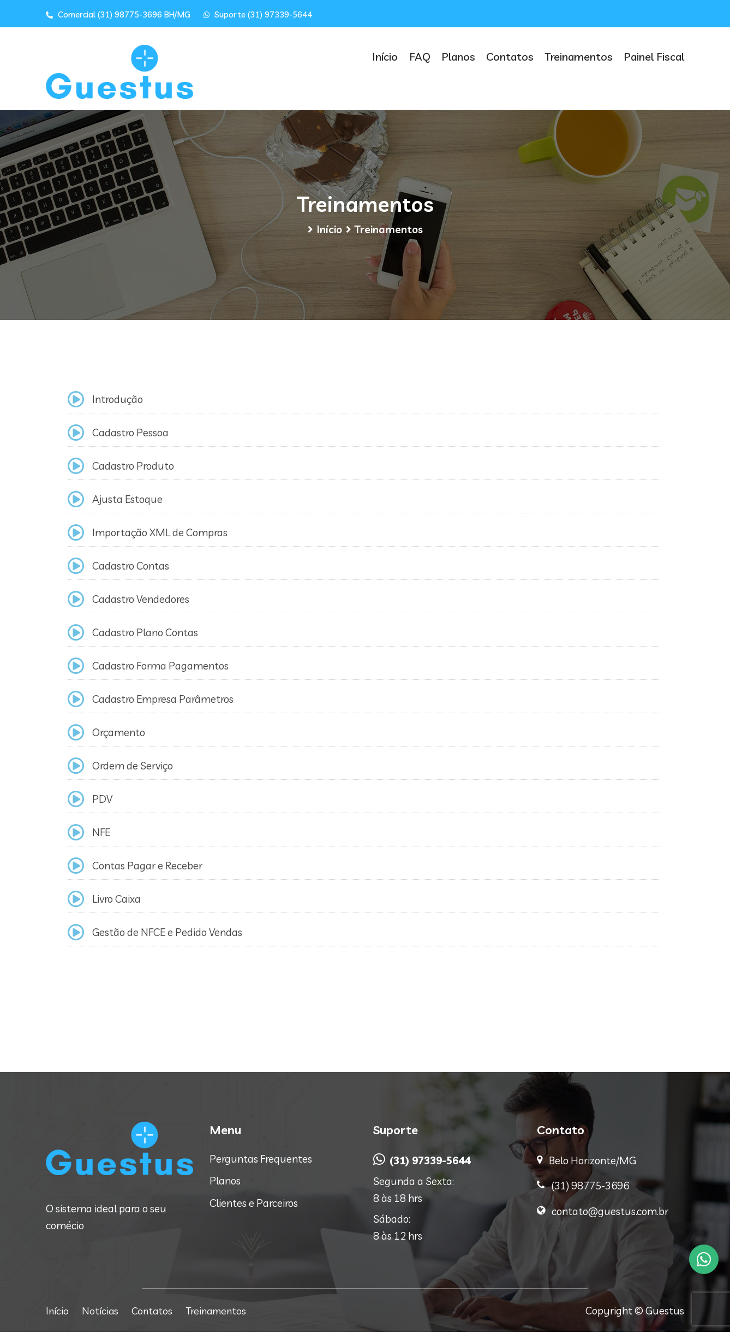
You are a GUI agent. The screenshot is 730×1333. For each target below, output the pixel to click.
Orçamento (118, 733)
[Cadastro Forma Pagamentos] (76, 667)
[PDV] (76, 800)
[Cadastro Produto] (76, 467)
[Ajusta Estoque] (76, 500)
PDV (102, 800)
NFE (101, 833)
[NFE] (76, 833)
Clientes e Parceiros (254, 1204)
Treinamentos (580, 56)
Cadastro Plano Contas (145, 633)
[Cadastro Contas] (76, 567)
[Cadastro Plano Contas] (76, 633)
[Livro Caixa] (76, 900)
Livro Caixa (116, 900)
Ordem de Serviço (132, 766)
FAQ (424, 56)
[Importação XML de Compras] (76, 533)
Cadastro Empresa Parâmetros (163, 700)
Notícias (102, 1311)
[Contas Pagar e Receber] (76, 866)
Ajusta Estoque (127, 500)
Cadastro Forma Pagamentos (160, 666)
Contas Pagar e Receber (147, 866)
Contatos (512, 56)
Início (391, 56)
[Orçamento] (76, 733)
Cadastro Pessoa (130, 433)
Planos (461, 56)
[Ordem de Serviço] (76, 767)
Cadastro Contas (130, 566)
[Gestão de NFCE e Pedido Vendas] (76, 933)
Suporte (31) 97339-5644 (258, 14)
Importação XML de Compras (160, 533)
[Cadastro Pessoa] (76, 433)
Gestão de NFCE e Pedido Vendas (167, 933)
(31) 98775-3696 (590, 1186)
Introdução (117, 400)
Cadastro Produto (133, 466)
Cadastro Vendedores (140, 600)
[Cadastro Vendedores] (76, 600)
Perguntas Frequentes (261, 1159)
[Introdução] (76, 400)
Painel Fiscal (654, 56)
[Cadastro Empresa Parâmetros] (76, 700)
